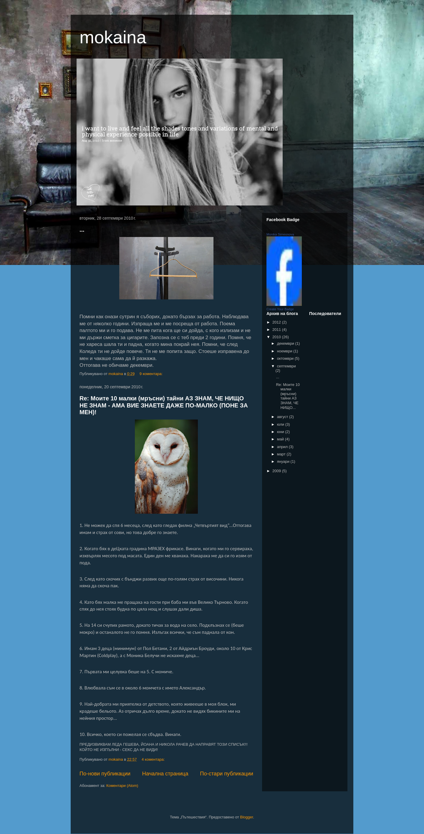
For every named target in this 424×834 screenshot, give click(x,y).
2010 (277, 337)
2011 (277, 329)
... (82, 229)
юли (281, 424)
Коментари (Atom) (122, 785)
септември (286, 366)
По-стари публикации (226, 774)
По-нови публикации (105, 774)
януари (284, 461)
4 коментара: (154, 759)
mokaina (113, 37)
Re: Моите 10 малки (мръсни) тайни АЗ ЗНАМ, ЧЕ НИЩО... (287, 396)
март (282, 454)
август (283, 416)
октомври (286, 358)
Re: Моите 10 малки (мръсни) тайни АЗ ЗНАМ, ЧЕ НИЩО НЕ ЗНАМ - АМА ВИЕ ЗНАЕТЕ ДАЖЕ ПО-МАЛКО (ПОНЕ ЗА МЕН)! (164, 405)
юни (281, 432)
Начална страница (165, 774)
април (283, 447)
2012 (277, 322)
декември (286, 343)
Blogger (246, 817)
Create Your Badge (280, 309)
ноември (285, 351)
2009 (277, 471)
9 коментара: (152, 374)
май (281, 439)
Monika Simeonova (280, 234)
